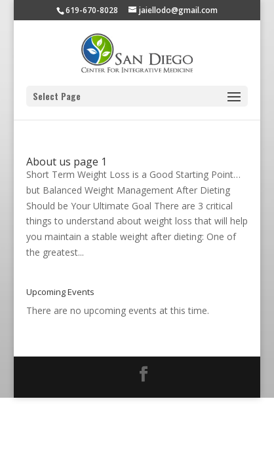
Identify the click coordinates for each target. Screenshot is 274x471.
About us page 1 (66, 161)
